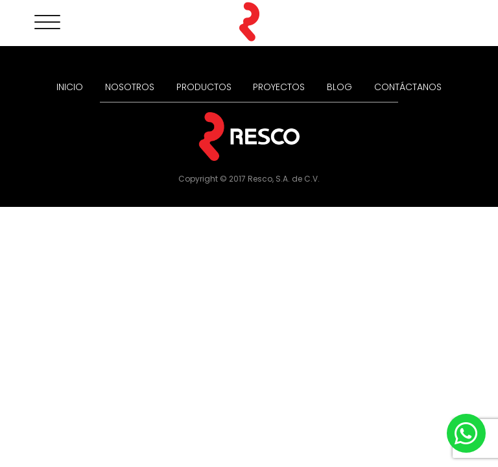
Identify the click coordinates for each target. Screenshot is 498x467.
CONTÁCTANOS (408, 86)
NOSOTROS (129, 86)
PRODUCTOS (203, 86)
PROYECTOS (279, 86)
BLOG (339, 86)
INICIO (69, 86)
